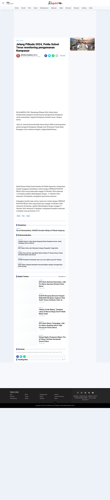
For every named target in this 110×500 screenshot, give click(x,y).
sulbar (61, 8)
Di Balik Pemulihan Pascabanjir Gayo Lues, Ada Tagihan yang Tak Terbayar (40, 259)
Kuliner (26, 398)
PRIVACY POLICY (92, 396)
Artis (11, 394)
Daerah (23, 8)
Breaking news (44, 8)
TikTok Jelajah (92, 398)
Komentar (62, 55)
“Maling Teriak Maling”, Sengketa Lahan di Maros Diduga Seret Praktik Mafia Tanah (52, 312)
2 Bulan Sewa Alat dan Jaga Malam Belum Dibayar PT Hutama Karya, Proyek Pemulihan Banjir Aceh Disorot (40, 254)
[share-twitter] (49, 55)
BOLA (26, 394)
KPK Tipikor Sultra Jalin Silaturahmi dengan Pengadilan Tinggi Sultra (38, 248)
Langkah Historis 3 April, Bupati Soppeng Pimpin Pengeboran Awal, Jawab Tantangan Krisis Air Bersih (39, 242)
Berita (17, 8)
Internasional (13, 398)
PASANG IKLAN (83, 396)
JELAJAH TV (85, 399)
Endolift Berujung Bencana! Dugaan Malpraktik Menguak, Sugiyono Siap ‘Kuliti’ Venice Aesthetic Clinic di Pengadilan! (52, 298)
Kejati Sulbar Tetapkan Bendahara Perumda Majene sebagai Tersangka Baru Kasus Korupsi (40, 265)
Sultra (91, 8)
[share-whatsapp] (53, 55)
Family (26, 396)
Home (17, 40)
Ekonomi (76, 8)
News (56, 398)
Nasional (42, 398)
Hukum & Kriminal (59, 396)
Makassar (54, 8)
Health (41, 396)
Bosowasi (68, 8)
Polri (29, 8)
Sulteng (84, 8)
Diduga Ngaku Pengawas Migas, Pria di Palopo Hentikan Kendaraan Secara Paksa (52, 339)
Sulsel (35, 8)
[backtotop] (55, 403)
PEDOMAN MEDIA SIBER (81, 398)
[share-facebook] (45, 55)
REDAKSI (76, 396)
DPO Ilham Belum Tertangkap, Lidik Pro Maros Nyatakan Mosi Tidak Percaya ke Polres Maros (52, 325)
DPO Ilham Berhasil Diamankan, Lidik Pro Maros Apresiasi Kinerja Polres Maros (52, 284)
